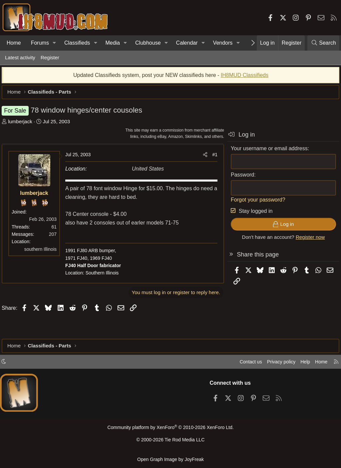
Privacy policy (276, 364)
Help (302, 364)
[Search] (323, 43)
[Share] (201, 158)
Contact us (244, 364)
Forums (40, 43)
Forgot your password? (254, 203)
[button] (54, 43)
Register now (307, 240)
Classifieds (77, 43)
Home (14, 43)
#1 (211, 158)
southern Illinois (44, 252)
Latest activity (20, 57)
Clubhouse (148, 43)
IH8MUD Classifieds (244, 78)
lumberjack (23, 125)
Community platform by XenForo (170, 429)
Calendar (187, 43)
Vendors (223, 43)
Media (112, 43)
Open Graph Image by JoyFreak (170, 459)
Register (50, 57)
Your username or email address (265, 152)
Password (239, 178)
